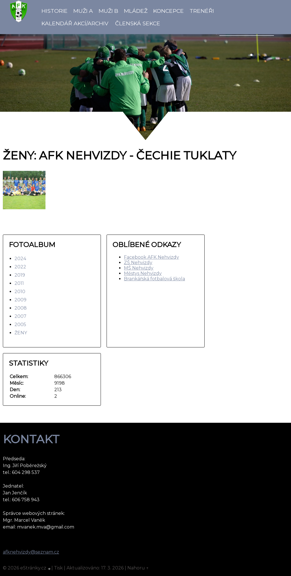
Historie (54, 10)
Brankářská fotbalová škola (154, 278)
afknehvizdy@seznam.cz (31, 552)
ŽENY (20, 332)
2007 (20, 316)
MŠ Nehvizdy (138, 268)
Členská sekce (137, 23)
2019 (19, 275)
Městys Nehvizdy (143, 273)
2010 (19, 291)
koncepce (168, 10)
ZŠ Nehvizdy (138, 262)
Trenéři (202, 10)
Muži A (83, 10)
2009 (20, 299)
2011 (19, 283)
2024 (20, 258)
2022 (20, 267)
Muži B (108, 10)
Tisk (58, 568)
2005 (20, 324)
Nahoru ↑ (138, 568)
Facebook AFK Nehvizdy (151, 257)
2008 (20, 308)
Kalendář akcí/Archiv (74, 23)
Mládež (135, 10)
